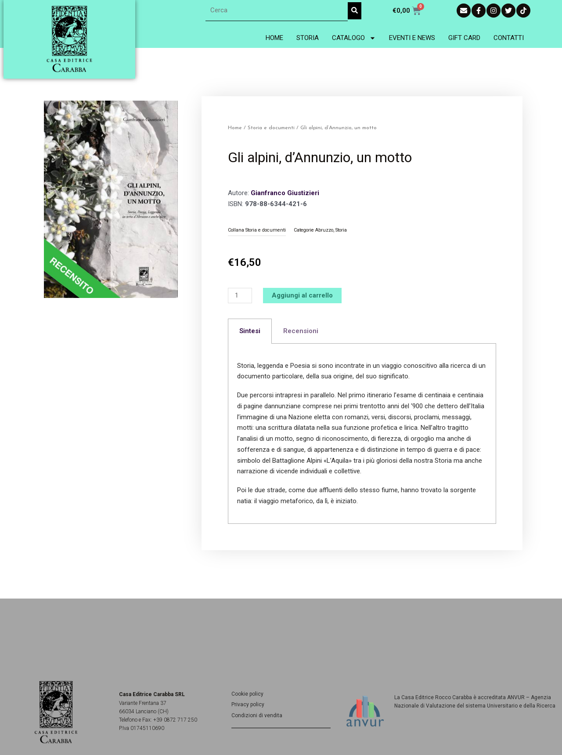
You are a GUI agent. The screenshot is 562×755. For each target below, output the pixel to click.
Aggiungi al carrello (302, 295)
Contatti (509, 38)
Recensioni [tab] (300, 331)
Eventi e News (412, 38)
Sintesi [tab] (249, 331)
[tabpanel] (362, 434)
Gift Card (464, 38)
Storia (307, 38)
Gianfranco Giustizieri (285, 193)
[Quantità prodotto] (240, 295)
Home (274, 38)
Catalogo (354, 38)
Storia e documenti (271, 128)
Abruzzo (324, 230)
